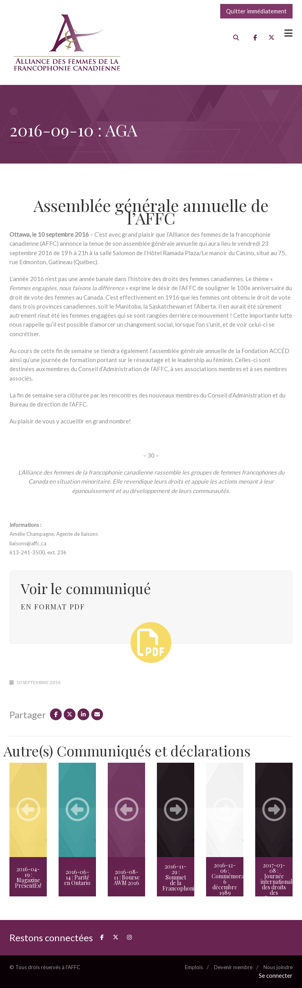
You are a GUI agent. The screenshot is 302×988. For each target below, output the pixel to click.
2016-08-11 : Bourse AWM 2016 (127, 877)
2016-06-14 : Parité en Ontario (77, 877)
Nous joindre (278, 967)
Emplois (194, 967)
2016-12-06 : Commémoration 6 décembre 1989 (227, 878)
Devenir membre (233, 967)
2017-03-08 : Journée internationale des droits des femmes (277, 881)
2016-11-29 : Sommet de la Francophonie (178, 877)
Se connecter (276, 975)
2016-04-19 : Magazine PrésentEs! (28, 877)
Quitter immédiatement (256, 11)
